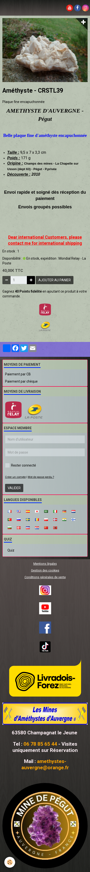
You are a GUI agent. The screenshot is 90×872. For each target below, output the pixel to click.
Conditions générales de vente (45, 577)
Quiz (10, 550)
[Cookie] (9, 862)
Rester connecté (20, 465)
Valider (14, 488)
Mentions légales (45, 563)
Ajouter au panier (54, 280)
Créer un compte (15, 477)
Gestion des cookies (45, 570)
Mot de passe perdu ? (41, 477)
